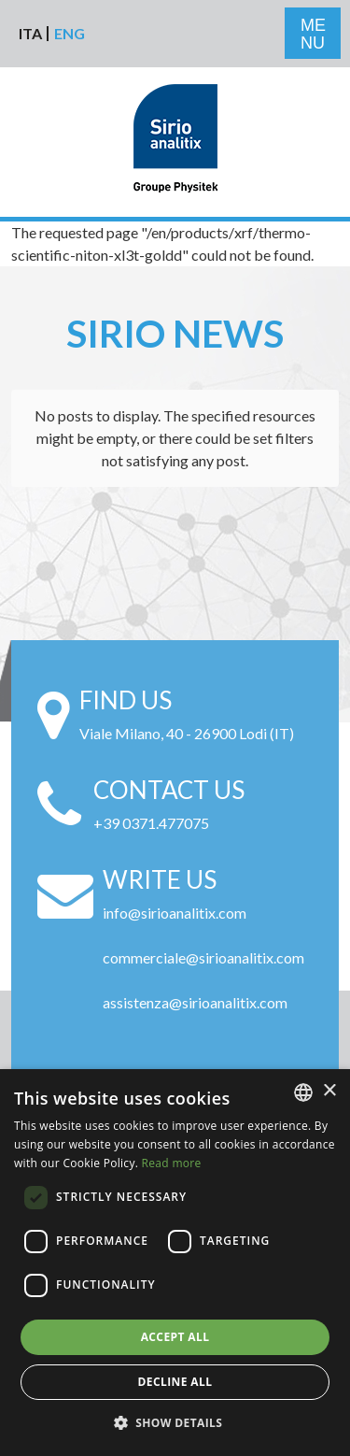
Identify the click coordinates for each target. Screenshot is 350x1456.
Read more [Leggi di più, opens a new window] (172, 1163)
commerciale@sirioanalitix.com (203, 957)
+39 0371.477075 (151, 823)
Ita (30, 33)
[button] (175, 1423)
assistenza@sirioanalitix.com (195, 1002)
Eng (69, 33)
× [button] (329, 1091)
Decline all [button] (175, 1382)
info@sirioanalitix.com (174, 912)
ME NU (313, 34)
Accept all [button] (175, 1337)
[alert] (175, 1262)
